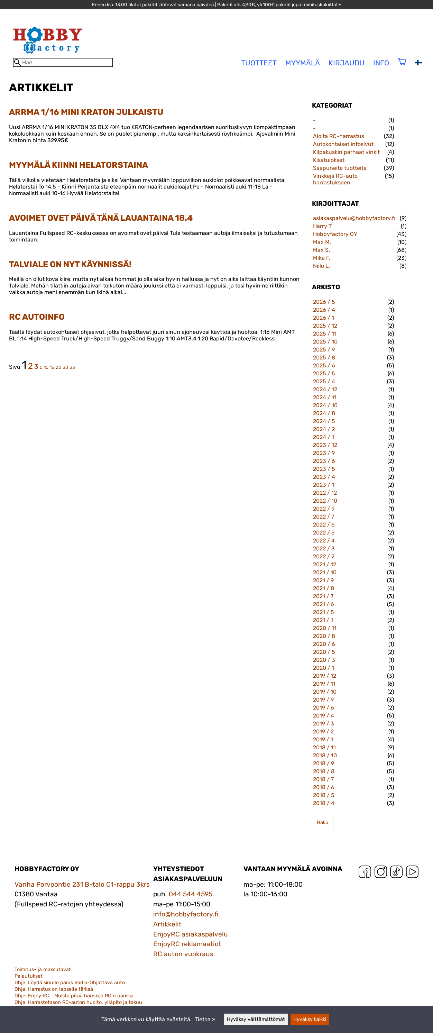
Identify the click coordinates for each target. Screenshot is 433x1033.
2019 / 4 (323, 715)
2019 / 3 (323, 723)
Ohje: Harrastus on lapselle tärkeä (54, 989)
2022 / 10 (325, 500)
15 (52, 367)
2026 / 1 (323, 317)
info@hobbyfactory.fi (185, 914)
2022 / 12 (325, 493)
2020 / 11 (325, 628)
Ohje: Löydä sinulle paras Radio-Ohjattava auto (70, 983)
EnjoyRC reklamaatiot (187, 944)
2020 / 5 (324, 652)
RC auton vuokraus (183, 954)
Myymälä (302, 63)
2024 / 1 (323, 437)
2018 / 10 (325, 755)
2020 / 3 (324, 660)
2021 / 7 (323, 596)
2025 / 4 (324, 381)
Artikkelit (167, 924)
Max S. (321, 250)
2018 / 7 (323, 779)
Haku (323, 822)
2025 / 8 (324, 357)
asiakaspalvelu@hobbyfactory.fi (354, 218)
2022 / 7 (323, 516)
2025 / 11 (325, 333)
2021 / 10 (325, 572)
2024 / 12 (325, 389)
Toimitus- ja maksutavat (43, 969)
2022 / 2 (323, 556)
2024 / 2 (324, 429)
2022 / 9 (323, 508)
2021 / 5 (323, 612)
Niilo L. (321, 266)
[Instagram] (381, 873)
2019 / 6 (323, 707)
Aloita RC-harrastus (338, 136)
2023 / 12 (325, 445)
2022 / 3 (324, 548)
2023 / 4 (324, 477)
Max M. (322, 242)
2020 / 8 (324, 636)
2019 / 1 (323, 739)
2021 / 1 (323, 620)
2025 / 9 (324, 349)
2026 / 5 (324, 302)
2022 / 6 (324, 524)
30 (65, 367)
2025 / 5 (324, 373)
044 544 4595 (190, 894)
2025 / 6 (324, 365)
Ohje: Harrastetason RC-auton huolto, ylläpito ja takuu (78, 1002)
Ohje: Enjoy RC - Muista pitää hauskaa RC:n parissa (74, 996)
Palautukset (29, 976)
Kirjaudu (347, 63)
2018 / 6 (323, 787)
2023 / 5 (324, 469)
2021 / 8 (323, 588)
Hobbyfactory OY (335, 234)
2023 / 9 (324, 453)
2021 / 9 (323, 580)
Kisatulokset (328, 160)
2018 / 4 (323, 803)
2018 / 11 (324, 747)
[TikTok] (396, 873)
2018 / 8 (323, 771)
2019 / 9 (323, 699)
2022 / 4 (324, 540)
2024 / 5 (324, 421)
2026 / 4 (324, 310)
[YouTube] (412, 873)
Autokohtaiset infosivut (343, 144)
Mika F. (321, 258)
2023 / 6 (324, 461)
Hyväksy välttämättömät (256, 1019)
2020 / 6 (324, 644)
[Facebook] (365, 873)
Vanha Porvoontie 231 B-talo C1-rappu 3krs (82, 884)
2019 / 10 (325, 691)
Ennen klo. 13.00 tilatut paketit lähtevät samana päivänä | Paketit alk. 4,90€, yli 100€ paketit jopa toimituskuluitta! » (216, 4)
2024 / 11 (325, 397)
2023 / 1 (323, 485)
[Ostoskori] (402, 66)
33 (72, 367)
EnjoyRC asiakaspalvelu (190, 934)
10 (46, 367)
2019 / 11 (324, 683)
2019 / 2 (323, 731)
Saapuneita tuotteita (340, 168)
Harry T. (323, 226)
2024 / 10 (325, 405)
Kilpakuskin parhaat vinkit (346, 152)
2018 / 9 (323, 763)
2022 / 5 (324, 532)
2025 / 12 (325, 325)
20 (58, 367)
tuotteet (259, 63)
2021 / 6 (323, 604)
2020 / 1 (323, 668)
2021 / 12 (324, 564)
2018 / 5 (323, 795)
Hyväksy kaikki (309, 1019)
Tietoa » (205, 1019)
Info (381, 63)
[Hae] (63, 62)
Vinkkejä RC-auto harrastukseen (335, 179)
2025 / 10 (325, 341)
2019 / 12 (324, 676)
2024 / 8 (324, 413)
